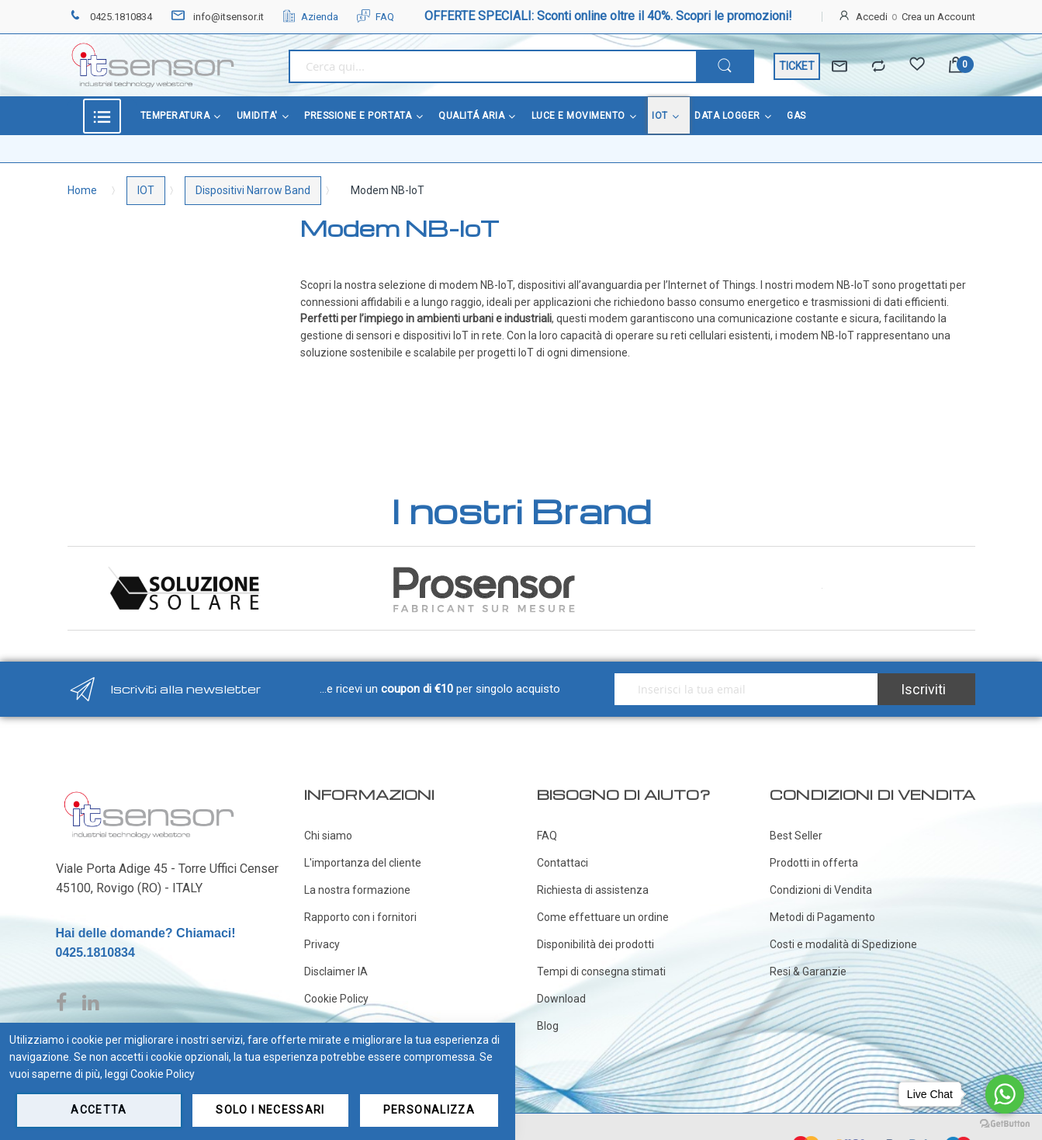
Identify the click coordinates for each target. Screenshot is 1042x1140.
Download (561, 998)
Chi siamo (328, 835)
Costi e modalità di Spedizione (843, 944)
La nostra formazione (357, 890)
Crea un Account (938, 17)
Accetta (98, 1110)
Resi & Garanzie (808, 971)
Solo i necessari (270, 1110)
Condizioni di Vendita (821, 890)
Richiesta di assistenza (593, 890)
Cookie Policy (336, 998)
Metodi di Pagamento (822, 917)
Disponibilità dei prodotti (595, 944)
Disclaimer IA (336, 971)
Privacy (322, 944)
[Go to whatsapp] (1004, 1094)
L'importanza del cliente (362, 863)
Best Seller (796, 835)
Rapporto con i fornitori (360, 917)
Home (82, 190)
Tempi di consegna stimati (601, 971)
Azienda (310, 17)
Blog (548, 1026)
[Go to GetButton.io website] (1005, 1124)
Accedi (872, 17)
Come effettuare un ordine (603, 917)
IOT (145, 190)
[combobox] (492, 66)
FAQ (375, 17)
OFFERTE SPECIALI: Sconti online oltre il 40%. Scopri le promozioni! (608, 16)
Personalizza (429, 1110)
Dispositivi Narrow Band (253, 190)
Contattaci (562, 863)
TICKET (797, 66)
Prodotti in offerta (814, 863)
